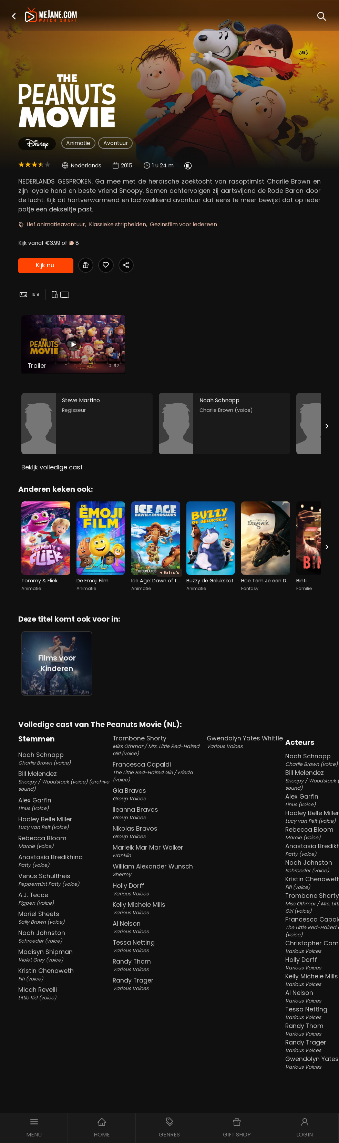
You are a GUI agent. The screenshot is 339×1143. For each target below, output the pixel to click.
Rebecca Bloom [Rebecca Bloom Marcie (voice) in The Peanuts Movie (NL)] (64, 842)
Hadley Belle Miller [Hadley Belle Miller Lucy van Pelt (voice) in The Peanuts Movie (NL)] (64, 823)
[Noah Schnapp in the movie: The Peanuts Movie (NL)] (224, 423)
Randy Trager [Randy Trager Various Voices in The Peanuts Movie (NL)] (158, 984)
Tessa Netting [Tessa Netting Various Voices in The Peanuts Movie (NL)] (158, 946)
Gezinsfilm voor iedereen (183, 224)
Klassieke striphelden (117, 224)
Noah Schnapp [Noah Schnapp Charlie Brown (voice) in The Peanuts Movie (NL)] (64, 758)
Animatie (78, 143)
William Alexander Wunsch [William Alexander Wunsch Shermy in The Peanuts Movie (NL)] (158, 870)
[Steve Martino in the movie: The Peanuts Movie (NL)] (87, 423)
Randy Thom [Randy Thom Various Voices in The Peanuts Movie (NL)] (158, 965)
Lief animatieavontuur (56, 224)
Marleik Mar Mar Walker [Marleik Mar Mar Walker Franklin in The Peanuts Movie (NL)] (158, 851)
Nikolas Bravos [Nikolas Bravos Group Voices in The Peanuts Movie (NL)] (158, 832)
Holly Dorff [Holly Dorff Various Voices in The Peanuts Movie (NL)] (158, 889)
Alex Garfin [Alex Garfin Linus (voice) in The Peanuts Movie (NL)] (64, 804)
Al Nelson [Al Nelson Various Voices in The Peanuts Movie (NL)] (158, 927)
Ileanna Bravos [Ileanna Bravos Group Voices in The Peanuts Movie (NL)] (158, 813)
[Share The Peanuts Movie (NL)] (126, 265)
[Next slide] (327, 426)
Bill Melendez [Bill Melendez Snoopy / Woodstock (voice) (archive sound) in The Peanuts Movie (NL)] (64, 781)
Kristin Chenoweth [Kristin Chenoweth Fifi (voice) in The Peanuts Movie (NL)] (64, 974)
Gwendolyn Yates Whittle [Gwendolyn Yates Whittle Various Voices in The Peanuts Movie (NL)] (245, 742)
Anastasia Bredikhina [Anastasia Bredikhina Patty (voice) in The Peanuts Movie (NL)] (64, 861)
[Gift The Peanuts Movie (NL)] (85, 265)
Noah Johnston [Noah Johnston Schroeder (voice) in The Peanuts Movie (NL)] (64, 936)
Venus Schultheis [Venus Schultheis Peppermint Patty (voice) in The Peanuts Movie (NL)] (64, 880)
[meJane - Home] (51, 15)
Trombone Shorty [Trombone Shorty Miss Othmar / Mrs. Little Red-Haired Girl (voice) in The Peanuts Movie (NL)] (158, 745)
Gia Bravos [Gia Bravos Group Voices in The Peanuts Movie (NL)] (158, 794)
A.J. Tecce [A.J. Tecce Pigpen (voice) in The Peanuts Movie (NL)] (64, 899)
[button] (13, 16)
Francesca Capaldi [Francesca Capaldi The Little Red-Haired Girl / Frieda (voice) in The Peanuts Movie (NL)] (158, 771)
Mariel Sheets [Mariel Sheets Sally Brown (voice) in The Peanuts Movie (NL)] (64, 918)
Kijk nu (45, 265)
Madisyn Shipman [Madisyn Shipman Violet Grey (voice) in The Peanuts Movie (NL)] (64, 955)
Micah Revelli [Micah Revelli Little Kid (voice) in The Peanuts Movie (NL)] (64, 993)
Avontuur (115, 143)
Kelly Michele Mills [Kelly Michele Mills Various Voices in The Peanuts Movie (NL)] (158, 908)
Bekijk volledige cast (52, 467)
